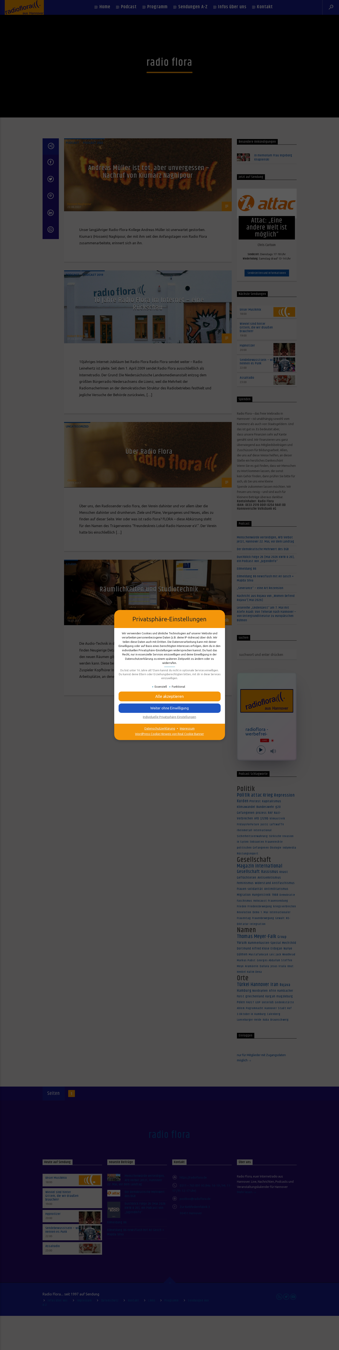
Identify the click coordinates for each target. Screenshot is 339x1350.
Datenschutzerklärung (159, 728)
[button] (170, 696)
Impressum (187, 728)
